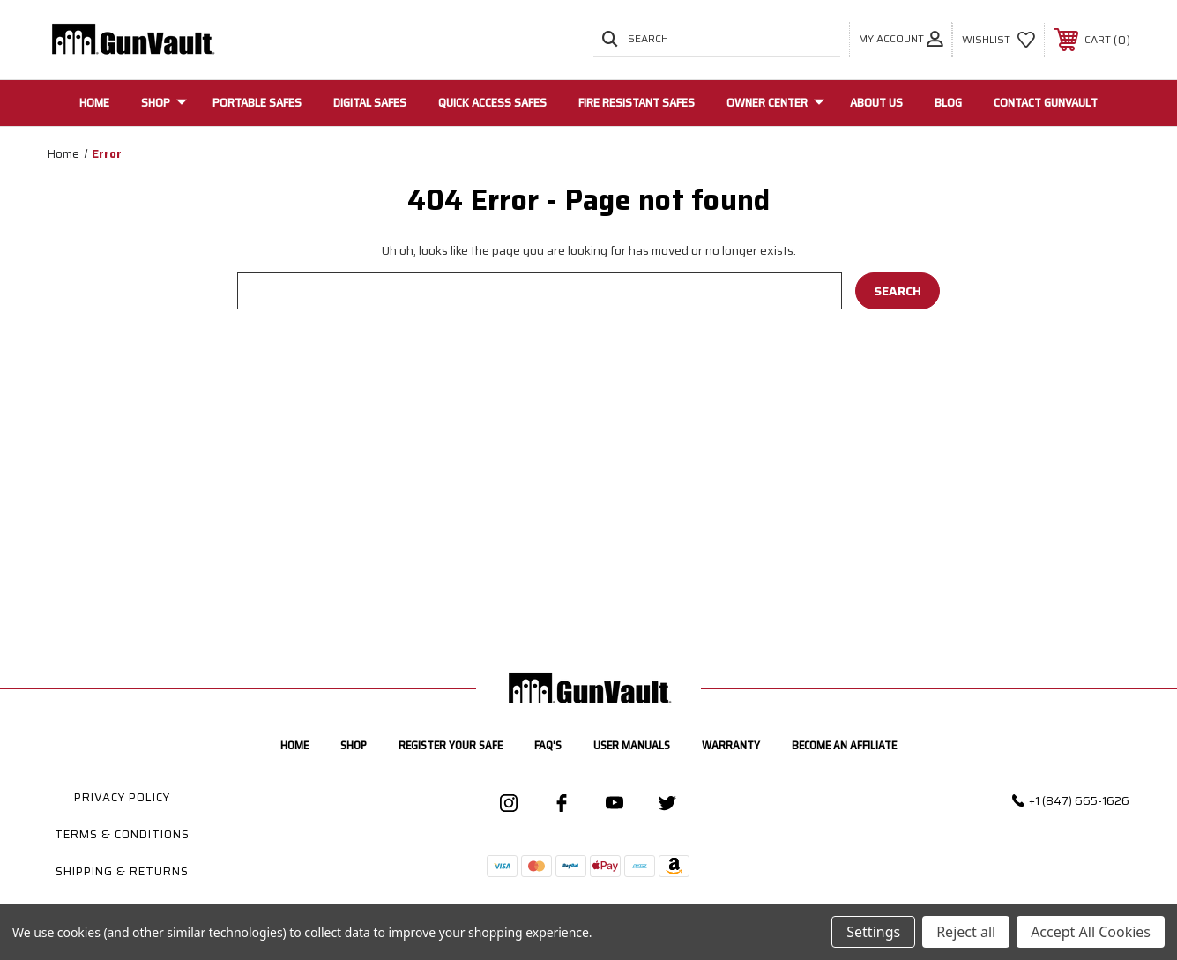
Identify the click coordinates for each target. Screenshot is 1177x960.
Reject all (965, 931)
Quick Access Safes (492, 102)
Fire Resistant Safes (636, 102)
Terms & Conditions (122, 834)
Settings (873, 931)
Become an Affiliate (844, 745)
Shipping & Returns (122, 871)
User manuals (631, 745)
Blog (948, 102)
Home (94, 102)
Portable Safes (257, 102)
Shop (164, 102)
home (294, 745)
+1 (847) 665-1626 (1079, 801)
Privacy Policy (122, 797)
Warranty (731, 745)
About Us (876, 102)
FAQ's (548, 745)
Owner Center (775, 102)
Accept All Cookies (1091, 931)
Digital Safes (369, 102)
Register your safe (451, 745)
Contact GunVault (1046, 102)
